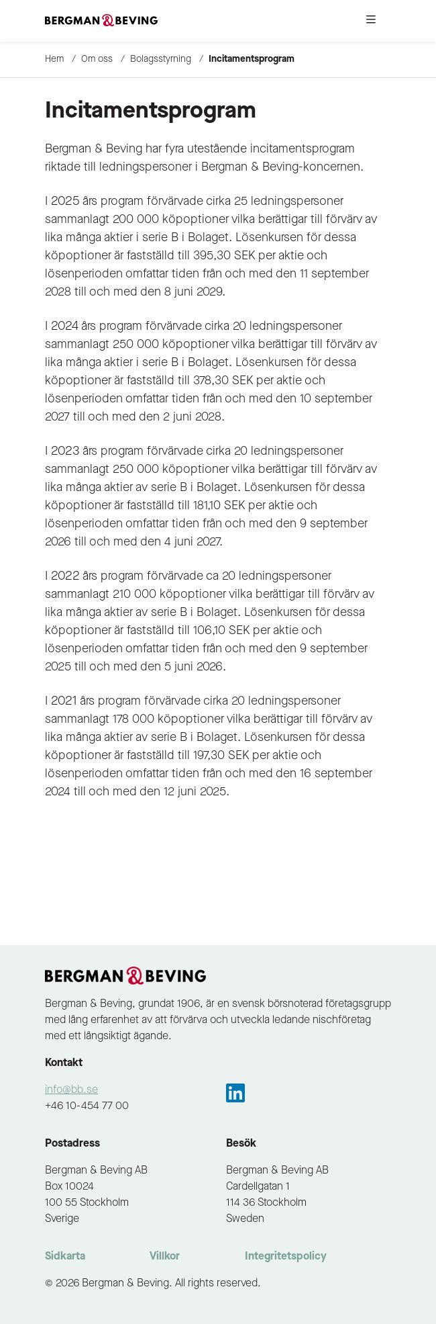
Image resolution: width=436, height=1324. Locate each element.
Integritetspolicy (286, 1256)
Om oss (97, 59)
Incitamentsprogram (251, 59)
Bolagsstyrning (160, 59)
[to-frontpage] (101, 21)
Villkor (165, 1256)
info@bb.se (71, 1090)
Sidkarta (65, 1256)
